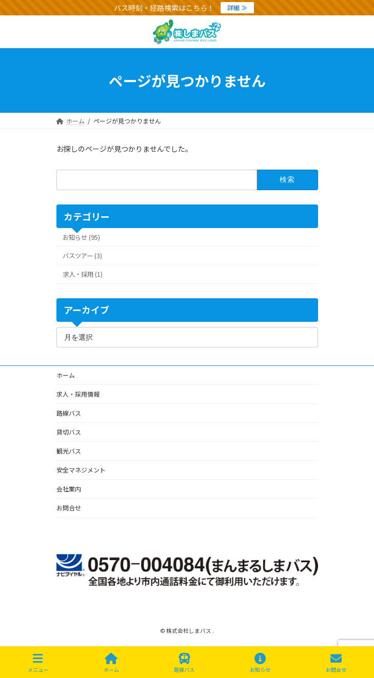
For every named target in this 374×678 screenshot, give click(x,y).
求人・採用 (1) (83, 274)
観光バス (68, 450)
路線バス (68, 412)
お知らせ (260, 663)
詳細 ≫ (237, 7)
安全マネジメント (81, 469)
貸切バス (68, 431)
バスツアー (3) (82, 255)
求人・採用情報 (78, 393)
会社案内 (68, 488)
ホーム (65, 375)
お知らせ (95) (81, 237)
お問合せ (68, 507)
